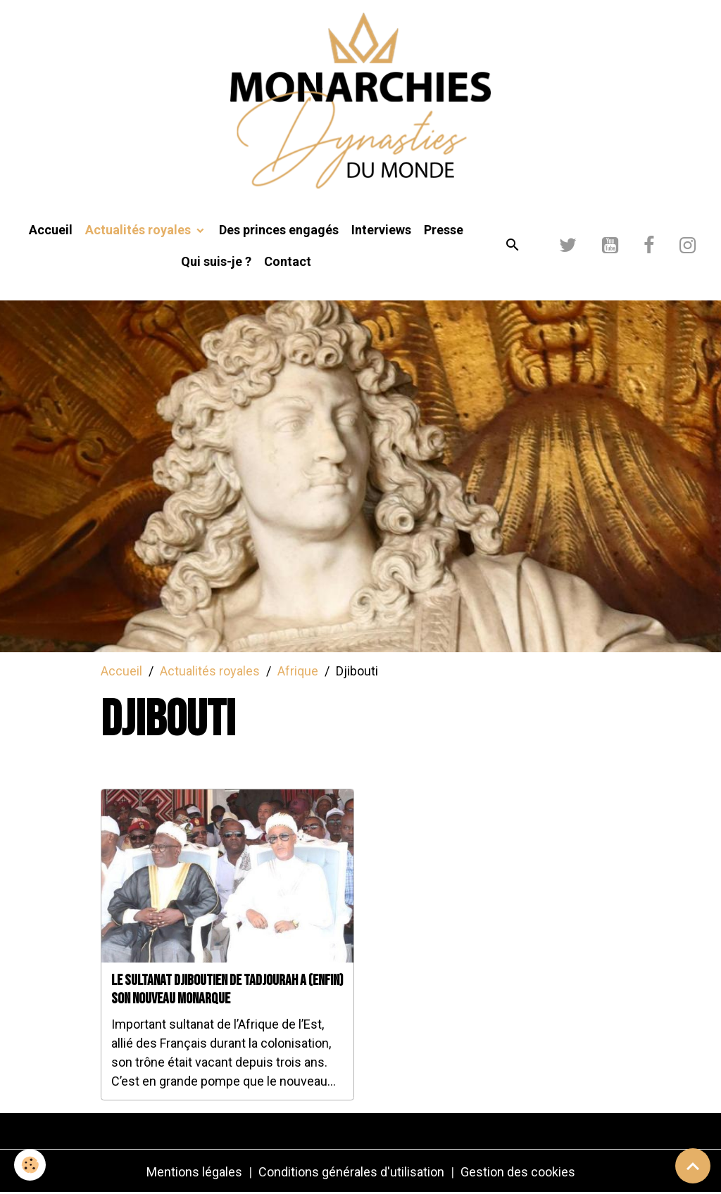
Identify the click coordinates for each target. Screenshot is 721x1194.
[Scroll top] (692, 1165)
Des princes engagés (279, 229)
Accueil (51, 229)
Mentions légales (194, 1171)
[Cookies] (30, 1165)
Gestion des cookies (517, 1171)
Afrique (297, 670)
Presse (443, 229)
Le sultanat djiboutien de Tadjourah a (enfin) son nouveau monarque (227, 990)
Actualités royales (139, 229)
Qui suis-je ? (216, 261)
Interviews (381, 229)
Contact (287, 261)
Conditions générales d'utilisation (351, 1171)
